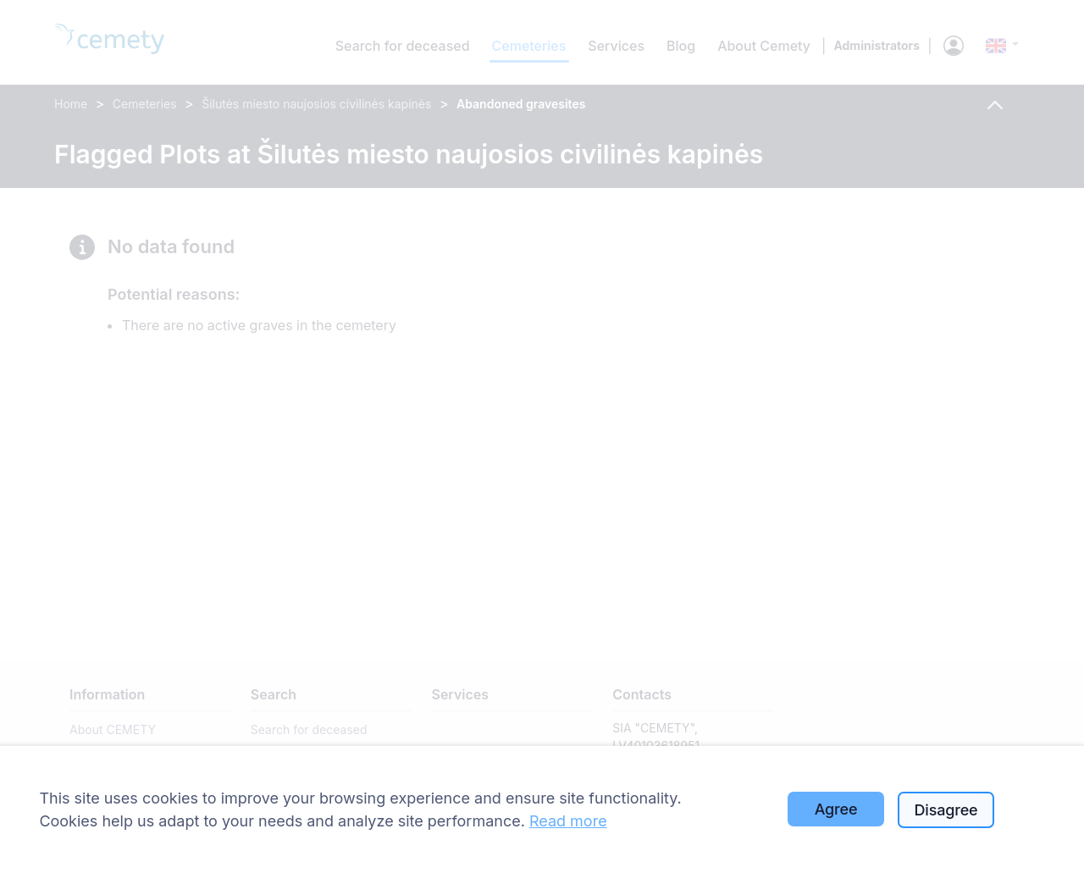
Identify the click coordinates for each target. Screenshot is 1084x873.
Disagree (946, 810)
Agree (836, 809)
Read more (568, 821)
